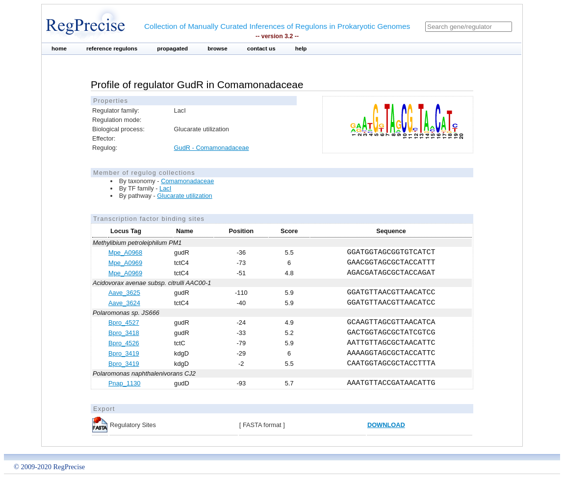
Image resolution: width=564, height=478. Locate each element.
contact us (261, 48)
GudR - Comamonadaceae (211, 147)
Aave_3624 (124, 303)
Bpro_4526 (123, 343)
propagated (172, 48)
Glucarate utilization (184, 195)
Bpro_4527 (123, 322)
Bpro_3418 (123, 332)
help (301, 48)
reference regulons (111, 48)
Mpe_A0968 (125, 252)
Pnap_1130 (124, 383)
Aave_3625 (124, 292)
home (59, 48)
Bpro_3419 (123, 353)
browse (217, 48)
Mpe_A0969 (125, 262)
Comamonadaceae (187, 181)
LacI (165, 188)
